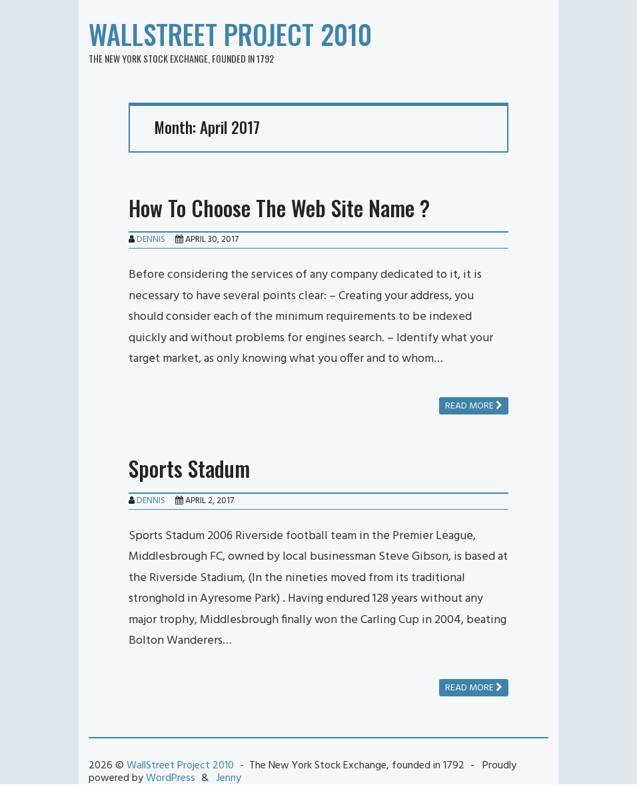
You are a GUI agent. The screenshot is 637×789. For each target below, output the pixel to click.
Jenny (229, 778)
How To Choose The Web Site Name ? (279, 207)
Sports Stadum (189, 468)
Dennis (151, 240)
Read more (473, 406)
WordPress (170, 778)
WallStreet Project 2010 (230, 34)
